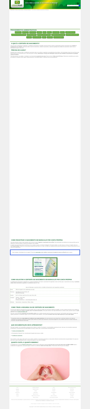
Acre (17, 387)
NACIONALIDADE (32, 32)
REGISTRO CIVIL (18, 32)
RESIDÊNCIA (39, 32)
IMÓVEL (44, 32)
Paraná (53, 390)
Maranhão (36, 392)
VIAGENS (44, 37)
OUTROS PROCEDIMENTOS (58, 37)
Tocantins (72, 397)
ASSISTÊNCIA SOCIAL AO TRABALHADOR (19, 34)
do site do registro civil (22, 311)
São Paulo (72, 394)
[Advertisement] (45, 19)
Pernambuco (53, 392)
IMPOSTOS (49, 32)
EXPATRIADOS (49, 37)
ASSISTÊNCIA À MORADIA (31, 34)
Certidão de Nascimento (26, 344)
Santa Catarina (72, 392)
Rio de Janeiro (54, 395)
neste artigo (38, 252)
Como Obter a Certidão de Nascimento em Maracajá (41, 3)
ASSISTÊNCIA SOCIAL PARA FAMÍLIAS (44, 34)
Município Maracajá (27, 9)
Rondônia (72, 389)
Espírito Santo (35, 389)
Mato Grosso (35, 394)
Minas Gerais (35, 397)
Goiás (35, 390)
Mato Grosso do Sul (36, 395)
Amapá (17, 390)
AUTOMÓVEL (29, 37)
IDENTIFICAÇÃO (25, 32)
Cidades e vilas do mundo (53, 403)
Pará (54, 387)
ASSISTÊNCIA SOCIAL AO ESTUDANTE (58, 34)
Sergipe (71, 395)
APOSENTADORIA (56, 32)
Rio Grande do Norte (54, 397)
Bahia (17, 394)
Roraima (72, 390)
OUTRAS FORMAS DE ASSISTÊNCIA (72, 34)
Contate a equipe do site (42, 403)
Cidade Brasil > (12, 9)
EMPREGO (62, 32)
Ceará (17, 395)
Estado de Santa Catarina (19, 9)
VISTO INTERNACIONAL (37, 37)
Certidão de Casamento (17, 335)
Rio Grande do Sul (72, 387)
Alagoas (17, 389)
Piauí (54, 394)
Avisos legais (33, 403)
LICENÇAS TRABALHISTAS (70, 32)
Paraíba (53, 389)
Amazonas (17, 392)
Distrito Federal (36, 387)
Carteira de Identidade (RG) (18, 330)
